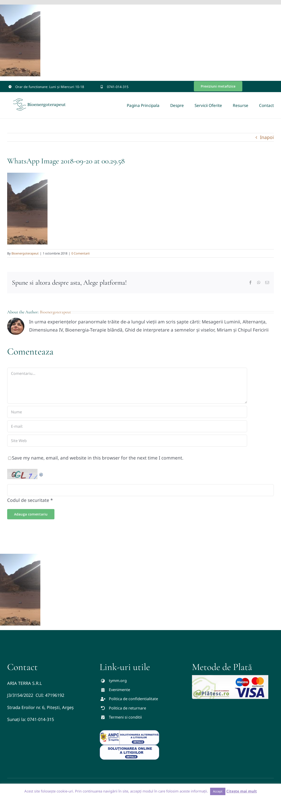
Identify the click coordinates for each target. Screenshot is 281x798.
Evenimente (119, 689)
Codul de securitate (28, 500)
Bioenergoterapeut (25, 253)
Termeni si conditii (125, 717)
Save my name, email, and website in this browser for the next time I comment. (97, 458)
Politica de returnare (127, 708)
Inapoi (267, 137)
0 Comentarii (80, 253)
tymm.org (118, 680)
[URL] (127, 441)
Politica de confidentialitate (133, 698)
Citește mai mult (241, 791)
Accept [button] (218, 791)
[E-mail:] (127, 426)
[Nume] (127, 412)
